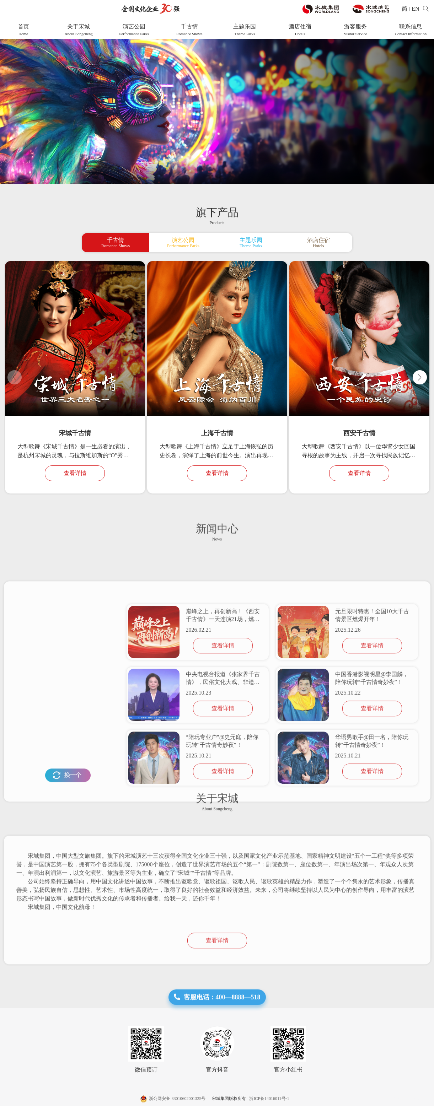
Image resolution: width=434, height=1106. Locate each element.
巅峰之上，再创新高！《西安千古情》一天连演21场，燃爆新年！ (223, 742)
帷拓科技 (421, 1098)
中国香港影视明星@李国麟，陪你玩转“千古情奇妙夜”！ (372, 805)
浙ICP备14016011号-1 (268, 1098)
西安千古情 (359, 433)
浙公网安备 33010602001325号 (173, 1098)
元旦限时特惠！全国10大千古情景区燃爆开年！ (372, 742)
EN (415, 9)
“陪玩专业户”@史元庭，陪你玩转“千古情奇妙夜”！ (222, 868)
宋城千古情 (75, 433)
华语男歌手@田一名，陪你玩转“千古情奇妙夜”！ (372, 868)
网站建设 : (403, 1098)
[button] (420, 377)
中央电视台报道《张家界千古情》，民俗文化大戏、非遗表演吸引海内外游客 (223, 805)
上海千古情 (217, 433)
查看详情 (75, 473)
